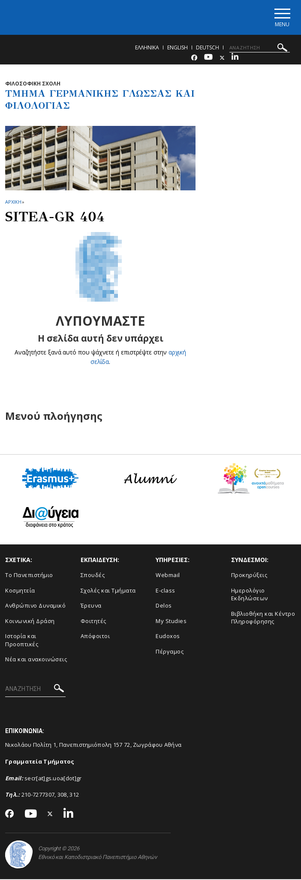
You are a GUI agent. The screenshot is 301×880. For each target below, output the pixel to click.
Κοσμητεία (20, 591)
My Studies (171, 622)
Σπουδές (93, 576)
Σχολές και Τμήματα (108, 591)
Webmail (168, 576)
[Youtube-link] (208, 58)
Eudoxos (168, 637)
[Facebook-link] (194, 58)
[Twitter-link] (222, 58)
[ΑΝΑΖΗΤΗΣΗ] (259, 48)
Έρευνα (91, 607)
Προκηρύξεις (249, 576)
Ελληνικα (147, 48)
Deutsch (207, 48)
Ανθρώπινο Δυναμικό (35, 607)
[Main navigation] (281, 17)
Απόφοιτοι (95, 637)
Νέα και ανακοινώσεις (36, 660)
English (177, 48)
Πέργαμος (170, 652)
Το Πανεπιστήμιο (29, 576)
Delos (164, 607)
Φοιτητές (93, 622)
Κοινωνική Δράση (30, 622)
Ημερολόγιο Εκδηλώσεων (249, 595)
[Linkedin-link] (235, 58)
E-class (165, 591)
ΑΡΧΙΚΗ (13, 202)
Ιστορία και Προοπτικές (21, 641)
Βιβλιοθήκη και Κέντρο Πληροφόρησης (263, 618)
